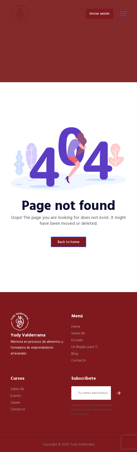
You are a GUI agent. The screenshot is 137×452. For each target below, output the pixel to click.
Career (15, 403)
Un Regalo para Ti (84, 347)
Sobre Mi (78, 333)
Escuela (77, 340)
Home (75, 327)
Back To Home (68, 242)
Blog (74, 354)
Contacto (78, 360)
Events (16, 396)
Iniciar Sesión (100, 14)
